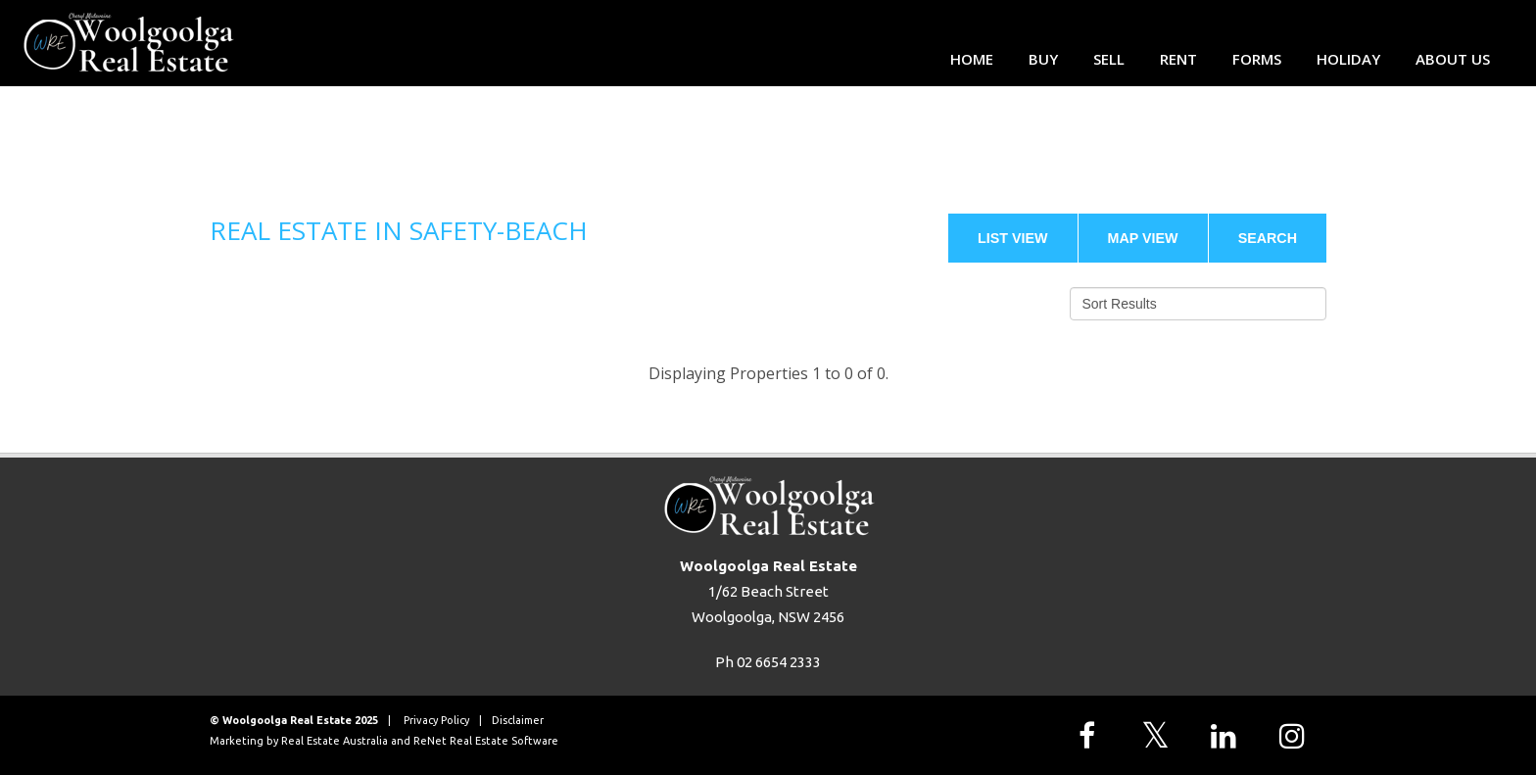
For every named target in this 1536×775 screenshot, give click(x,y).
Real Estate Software (504, 741)
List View (1013, 238)
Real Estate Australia (334, 741)
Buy (1043, 59)
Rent (1178, 59)
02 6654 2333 (779, 662)
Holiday (1348, 59)
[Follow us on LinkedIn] (1228, 735)
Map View (1143, 238)
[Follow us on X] (1159, 735)
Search (1267, 238)
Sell (1109, 59)
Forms (1256, 59)
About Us (1453, 59)
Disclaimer (518, 720)
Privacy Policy (436, 720)
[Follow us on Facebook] (1091, 735)
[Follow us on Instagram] (1297, 735)
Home (971, 59)
